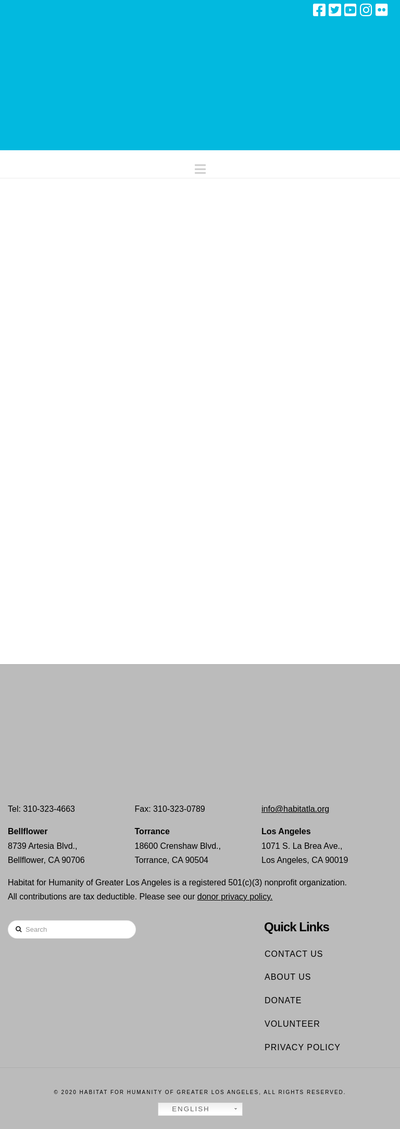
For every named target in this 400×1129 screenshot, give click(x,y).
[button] (200, 167)
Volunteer (292, 1023)
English (185, 1109)
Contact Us (294, 954)
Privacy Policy (303, 1047)
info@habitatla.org (295, 808)
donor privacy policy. (235, 896)
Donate (283, 1000)
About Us (288, 976)
